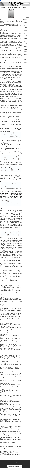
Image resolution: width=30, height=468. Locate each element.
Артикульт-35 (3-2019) (25, 38)
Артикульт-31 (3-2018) (25, 41)
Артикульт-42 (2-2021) (25, 33)
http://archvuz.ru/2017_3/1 (7, 449)
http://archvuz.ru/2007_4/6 (9, 391)
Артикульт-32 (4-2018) (25, 40)
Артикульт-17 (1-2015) (25, 51)
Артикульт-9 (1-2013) (25, 57)
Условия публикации (10, 462)
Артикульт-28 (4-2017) (25, 43)
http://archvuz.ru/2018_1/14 (3, 309)
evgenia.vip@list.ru (17, 20)
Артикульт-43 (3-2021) (25, 32)
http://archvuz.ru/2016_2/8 (16, 318)
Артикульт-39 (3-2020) (25, 35)
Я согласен (21, 466)
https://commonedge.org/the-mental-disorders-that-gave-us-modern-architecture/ (12, 446)
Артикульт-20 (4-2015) (25, 49)
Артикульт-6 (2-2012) (25, 59)
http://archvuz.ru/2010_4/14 (7, 420)
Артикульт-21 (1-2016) (25, 48)
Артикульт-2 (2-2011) (25, 62)
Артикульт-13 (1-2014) (25, 54)
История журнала (1, 462)
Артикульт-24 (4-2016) (25, 46)
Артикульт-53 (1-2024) (25, 25)
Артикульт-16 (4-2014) (25, 52)
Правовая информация (26, 11)
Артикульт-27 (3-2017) (25, 44)
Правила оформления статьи (11, 463)
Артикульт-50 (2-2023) (25, 27)
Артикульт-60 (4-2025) (25, 20)
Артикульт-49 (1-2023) (25, 28)
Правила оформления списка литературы (26, 17)
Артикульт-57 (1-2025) (25, 22)
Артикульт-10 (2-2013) (25, 56)
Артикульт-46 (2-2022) (25, 30)
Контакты (24, 12)
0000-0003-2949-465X (3, 22)
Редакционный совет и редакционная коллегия (27, 9)
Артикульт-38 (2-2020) (25, 36)
